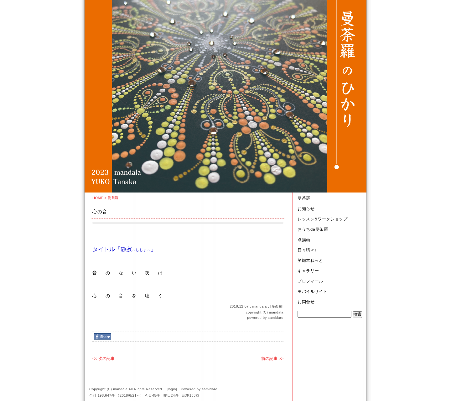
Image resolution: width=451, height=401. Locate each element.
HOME (97, 198)
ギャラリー (308, 270)
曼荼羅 (113, 198)
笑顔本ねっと (310, 260)
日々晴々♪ (307, 250)
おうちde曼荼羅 (313, 229)
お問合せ (306, 301)
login (172, 389)
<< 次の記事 (103, 358)
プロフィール (310, 281)
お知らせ (306, 208)
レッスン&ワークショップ (322, 219)
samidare (275, 317)
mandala (276, 312)
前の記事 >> (272, 358)
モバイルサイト (313, 291)
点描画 (304, 239)
